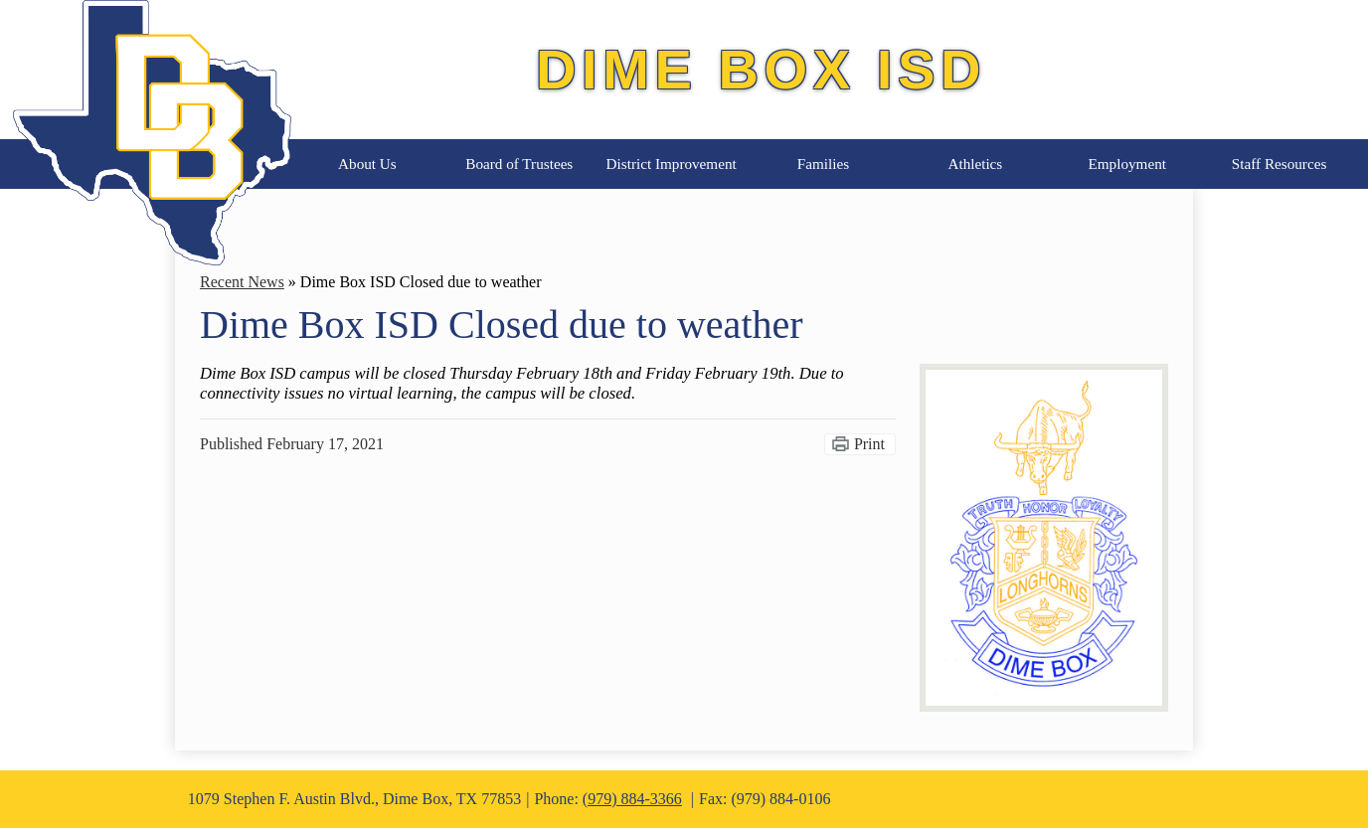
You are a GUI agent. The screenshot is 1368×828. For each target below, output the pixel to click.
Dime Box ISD (761, 69)
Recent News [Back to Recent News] (242, 281)
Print (869, 443)
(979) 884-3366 (632, 798)
